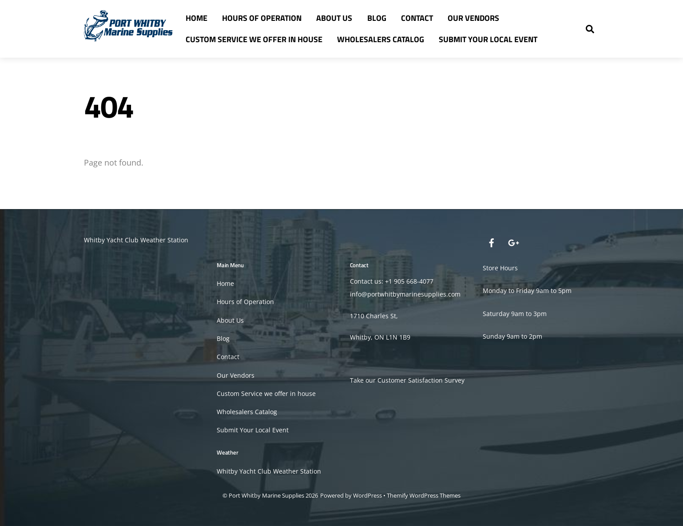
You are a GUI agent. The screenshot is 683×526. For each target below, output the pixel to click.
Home (196, 18)
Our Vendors (473, 18)
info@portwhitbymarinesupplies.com (405, 294)
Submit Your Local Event (488, 39)
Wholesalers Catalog (380, 39)
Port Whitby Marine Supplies (266, 495)
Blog (376, 18)
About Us (334, 18)
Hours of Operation (262, 18)
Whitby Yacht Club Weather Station (136, 240)
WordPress (367, 495)
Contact (417, 18)
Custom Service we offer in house (254, 39)
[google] (513, 241)
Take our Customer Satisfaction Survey (407, 380)
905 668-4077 (413, 281)
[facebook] (491, 241)
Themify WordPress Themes (424, 495)
